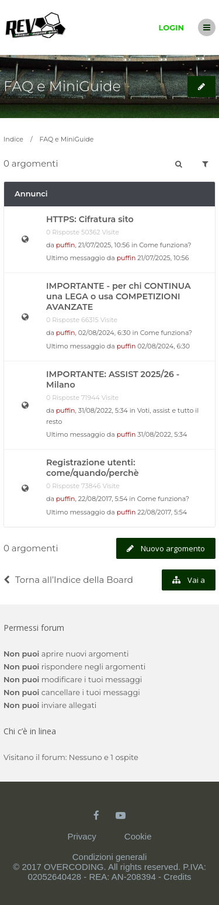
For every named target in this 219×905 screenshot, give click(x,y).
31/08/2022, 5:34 (162, 434)
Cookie (138, 836)
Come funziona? (165, 245)
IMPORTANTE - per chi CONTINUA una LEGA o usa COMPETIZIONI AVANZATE (118, 296)
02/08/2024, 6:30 (163, 346)
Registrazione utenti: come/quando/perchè (92, 467)
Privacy (81, 836)
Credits (178, 877)
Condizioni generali (109, 857)
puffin (65, 245)
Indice (13, 139)
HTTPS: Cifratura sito (90, 219)
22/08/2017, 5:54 (162, 512)
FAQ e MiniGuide (62, 86)
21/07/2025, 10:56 (163, 258)
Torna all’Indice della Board (68, 579)
